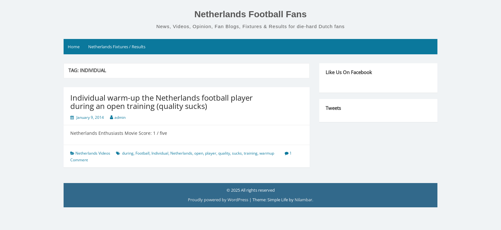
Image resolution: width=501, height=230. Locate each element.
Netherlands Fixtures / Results (116, 47)
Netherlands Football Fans (250, 14)
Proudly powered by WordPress (218, 200)
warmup (266, 153)
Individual (159, 153)
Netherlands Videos (92, 153)
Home (74, 47)
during (128, 153)
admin (120, 117)
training (251, 153)
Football (142, 153)
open (198, 153)
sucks (237, 153)
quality (224, 153)
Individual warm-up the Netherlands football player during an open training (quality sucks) (161, 101)
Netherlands (181, 153)
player (210, 153)
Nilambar (303, 200)
